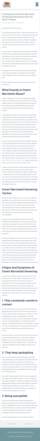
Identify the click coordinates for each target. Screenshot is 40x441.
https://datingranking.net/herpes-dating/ (13, 160)
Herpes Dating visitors (9, 22)
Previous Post (12, 424)
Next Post (29, 424)
